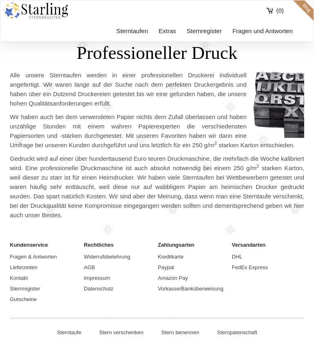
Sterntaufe (69, 332)
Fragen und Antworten (262, 30)
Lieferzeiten (23, 267)
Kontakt (19, 278)
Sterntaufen (132, 30)
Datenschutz (98, 289)
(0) (280, 10)
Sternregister (204, 30)
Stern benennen (180, 332)
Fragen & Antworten (33, 257)
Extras (167, 30)
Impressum (97, 278)
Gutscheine (23, 299)
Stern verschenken (121, 332)
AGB (89, 267)
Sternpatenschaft (237, 332)
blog (303, 10)
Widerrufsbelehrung (107, 257)
